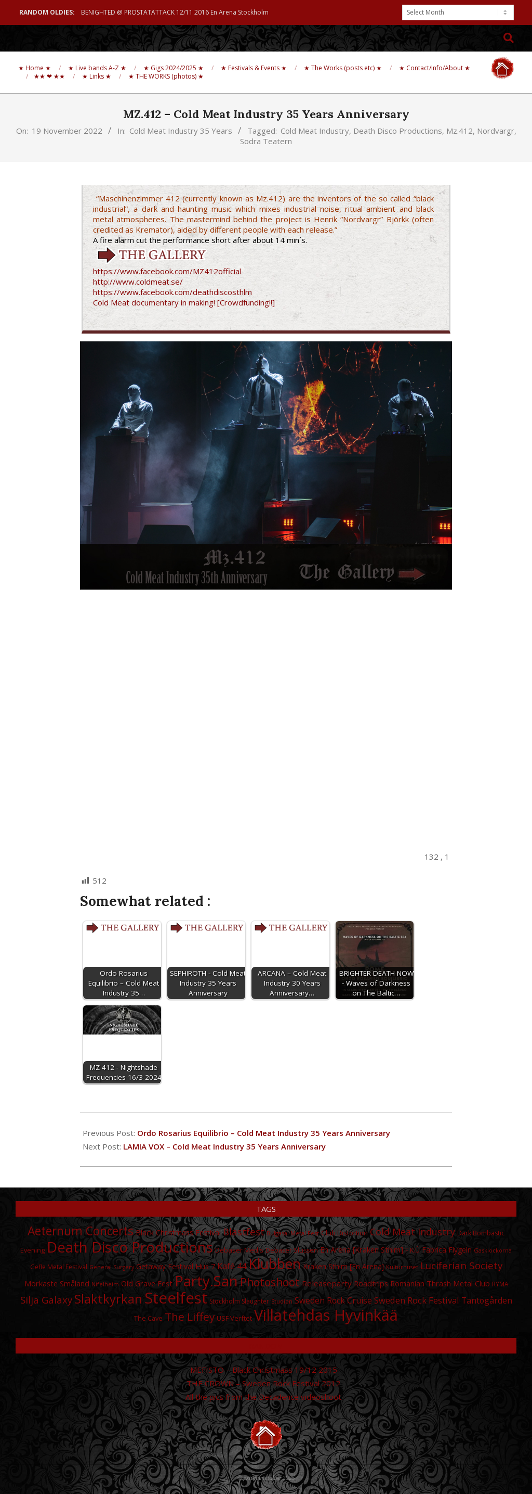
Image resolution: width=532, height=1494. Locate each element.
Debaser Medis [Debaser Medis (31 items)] (239, 1250)
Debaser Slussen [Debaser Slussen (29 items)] (291, 1250)
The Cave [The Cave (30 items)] (148, 1318)
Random (266, 1345)
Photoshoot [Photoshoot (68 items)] (270, 1281)
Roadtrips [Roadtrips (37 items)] (371, 1283)
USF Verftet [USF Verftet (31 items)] (234, 1318)
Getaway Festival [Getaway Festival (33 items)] (164, 1266)
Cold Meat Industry (315, 130)
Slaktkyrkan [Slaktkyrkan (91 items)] (108, 1298)
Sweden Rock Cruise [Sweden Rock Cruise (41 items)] (333, 1300)
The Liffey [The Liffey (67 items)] (190, 1316)
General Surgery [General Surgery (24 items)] (111, 1267)
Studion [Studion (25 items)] (281, 1301)
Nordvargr (495, 130)
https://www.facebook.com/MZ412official (167, 271)
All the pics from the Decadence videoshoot (263, 1396)
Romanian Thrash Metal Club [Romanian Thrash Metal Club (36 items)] (440, 1283)
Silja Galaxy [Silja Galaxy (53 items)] (46, 1299)
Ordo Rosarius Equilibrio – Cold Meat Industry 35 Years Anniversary (263, 1133)
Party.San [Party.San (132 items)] (206, 1281)
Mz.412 (459, 130)
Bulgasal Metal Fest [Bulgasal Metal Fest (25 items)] (293, 1233)
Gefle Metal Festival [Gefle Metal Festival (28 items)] (58, 1266)
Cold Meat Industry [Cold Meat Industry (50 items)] (412, 1231)
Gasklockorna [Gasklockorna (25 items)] (493, 1250)
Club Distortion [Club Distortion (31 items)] (344, 1232)
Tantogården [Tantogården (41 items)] (486, 1300)
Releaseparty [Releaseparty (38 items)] (327, 1283)
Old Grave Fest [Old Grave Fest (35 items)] (146, 1283)
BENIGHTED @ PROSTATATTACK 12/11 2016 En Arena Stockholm (175, 12)
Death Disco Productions (397, 130)
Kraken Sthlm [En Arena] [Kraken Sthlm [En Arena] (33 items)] (343, 1266)
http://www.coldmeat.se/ (138, 281)
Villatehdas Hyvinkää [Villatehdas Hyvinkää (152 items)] (326, 1315)
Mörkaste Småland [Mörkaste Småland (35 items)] (56, 1283)
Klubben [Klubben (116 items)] (274, 1264)
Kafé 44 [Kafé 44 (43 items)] (231, 1266)
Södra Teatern (266, 141)
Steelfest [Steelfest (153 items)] (175, 1297)
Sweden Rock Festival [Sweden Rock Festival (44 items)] (416, 1300)
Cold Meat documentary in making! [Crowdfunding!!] (184, 302)
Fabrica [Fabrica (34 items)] (434, 1250)
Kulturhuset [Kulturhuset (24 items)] (402, 1267)
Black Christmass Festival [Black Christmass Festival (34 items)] (178, 1232)
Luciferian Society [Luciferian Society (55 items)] (461, 1265)
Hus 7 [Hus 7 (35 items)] (205, 1266)
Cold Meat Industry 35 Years (180, 130)
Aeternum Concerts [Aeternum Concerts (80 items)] (81, 1231)
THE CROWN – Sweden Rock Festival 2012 (263, 1383)
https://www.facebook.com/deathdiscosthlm (172, 292)
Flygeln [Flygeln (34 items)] (460, 1250)
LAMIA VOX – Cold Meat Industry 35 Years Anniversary (224, 1146)
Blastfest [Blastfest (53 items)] (243, 1231)
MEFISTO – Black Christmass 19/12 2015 (263, 1369)
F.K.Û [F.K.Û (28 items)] (412, 1250)
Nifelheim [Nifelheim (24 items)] (105, 1284)
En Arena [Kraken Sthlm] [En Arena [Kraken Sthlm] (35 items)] (361, 1250)
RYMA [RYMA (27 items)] (500, 1284)
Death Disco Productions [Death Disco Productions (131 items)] (130, 1247)
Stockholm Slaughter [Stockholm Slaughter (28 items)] (239, 1301)
